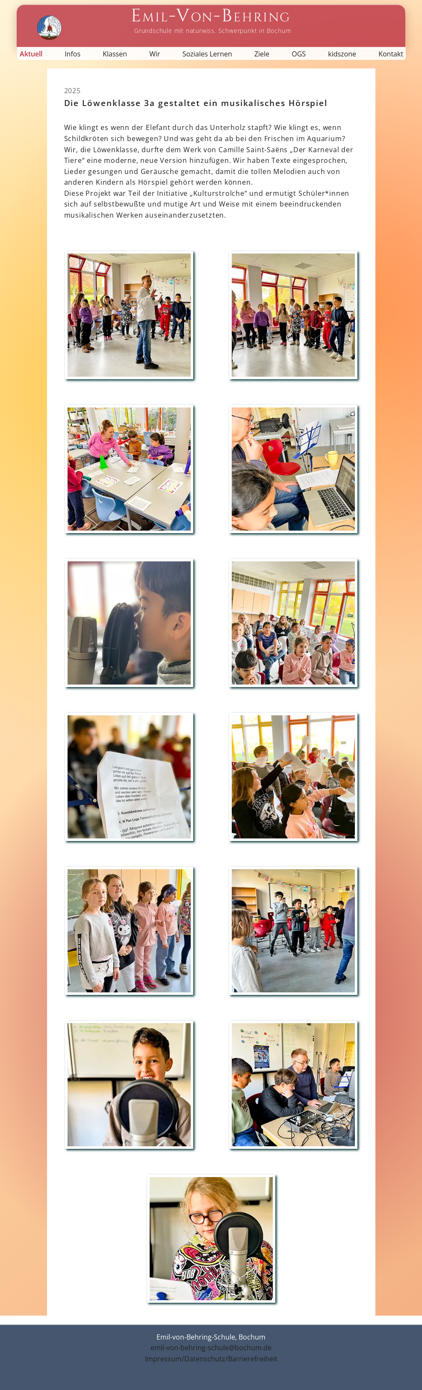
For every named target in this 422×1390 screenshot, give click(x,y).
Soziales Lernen (207, 54)
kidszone (342, 54)
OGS (299, 54)
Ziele (261, 54)
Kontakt (390, 54)
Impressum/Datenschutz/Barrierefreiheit (211, 1358)
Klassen (115, 54)
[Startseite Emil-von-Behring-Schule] (211, 20)
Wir (154, 54)
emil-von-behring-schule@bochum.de (211, 1347)
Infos (72, 54)
